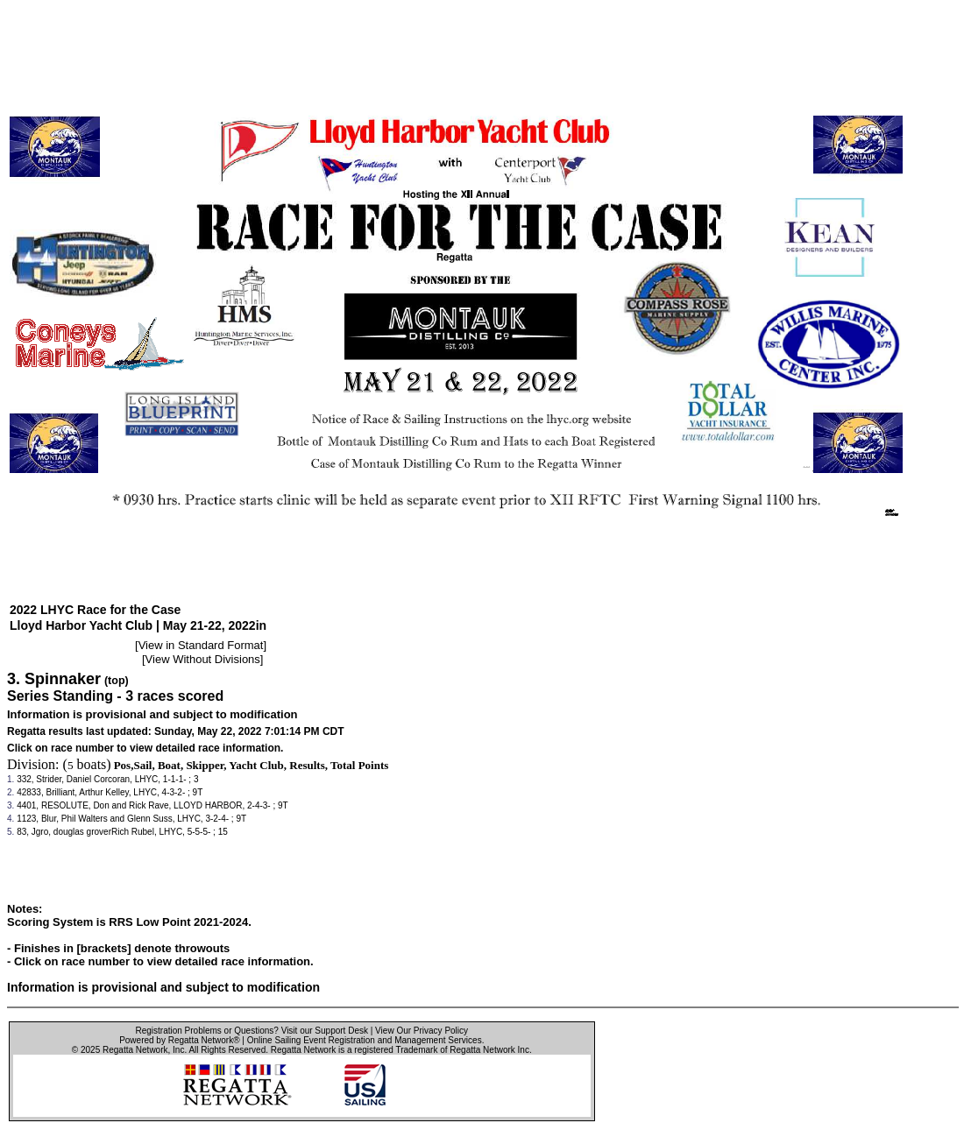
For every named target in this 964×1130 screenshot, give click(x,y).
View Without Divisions (202, 659)
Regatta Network (135, 1050)
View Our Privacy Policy (421, 1030)
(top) (116, 680)
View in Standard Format (201, 645)
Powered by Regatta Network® (179, 1040)
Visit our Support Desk (324, 1030)
